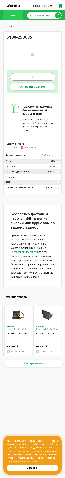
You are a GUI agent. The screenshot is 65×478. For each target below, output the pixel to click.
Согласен (32, 467)
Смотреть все (33, 363)
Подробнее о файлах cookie (22, 460)
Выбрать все (50, 155)
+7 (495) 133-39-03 (41, 6)
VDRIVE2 (11, 326)
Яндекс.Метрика (17, 444)
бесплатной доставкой (24, 252)
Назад (8, 25)
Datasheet (21, 148)
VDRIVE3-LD (41, 326)
